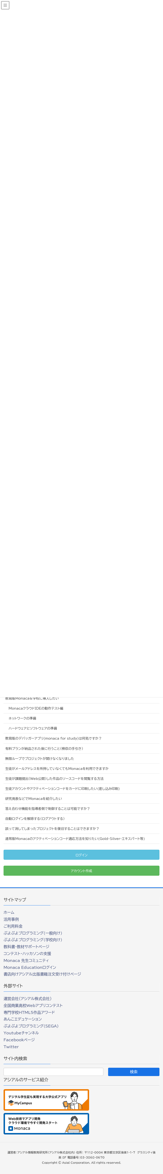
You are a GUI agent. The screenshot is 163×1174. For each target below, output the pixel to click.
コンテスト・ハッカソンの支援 (27, 953)
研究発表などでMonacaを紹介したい (33, 798)
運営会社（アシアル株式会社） (28, 999)
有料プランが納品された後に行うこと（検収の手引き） (44, 748)
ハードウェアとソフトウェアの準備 (33, 728)
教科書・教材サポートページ (26, 947)
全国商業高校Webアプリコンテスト (33, 1005)
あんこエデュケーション (23, 1019)
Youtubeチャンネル (21, 1033)
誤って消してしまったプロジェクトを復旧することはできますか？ (52, 828)
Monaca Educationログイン (30, 967)
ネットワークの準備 (22, 718)
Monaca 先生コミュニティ (26, 960)
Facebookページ (19, 1040)
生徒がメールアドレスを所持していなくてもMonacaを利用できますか (57, 768)
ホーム (9, 912)
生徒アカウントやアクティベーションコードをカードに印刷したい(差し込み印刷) (62, 788)
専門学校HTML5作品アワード (29, 1012)
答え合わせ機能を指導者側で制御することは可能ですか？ (47, 808)
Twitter (11, 1047)
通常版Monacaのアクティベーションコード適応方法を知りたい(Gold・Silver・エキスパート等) (75, 838)
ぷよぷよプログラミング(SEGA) (31, 1026)
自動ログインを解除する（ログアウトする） (35, 818)
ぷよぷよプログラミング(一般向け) (33, 933)
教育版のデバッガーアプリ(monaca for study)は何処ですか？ (53, 738)
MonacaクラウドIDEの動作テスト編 (36, 708)
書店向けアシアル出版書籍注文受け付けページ (42, 974)
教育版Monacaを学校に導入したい (32, 698)
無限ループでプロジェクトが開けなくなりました (39, 758)
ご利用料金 (13, 926)
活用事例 (11, 919)
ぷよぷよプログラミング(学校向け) (33, 940)
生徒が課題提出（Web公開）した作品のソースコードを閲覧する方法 (54, 778)
